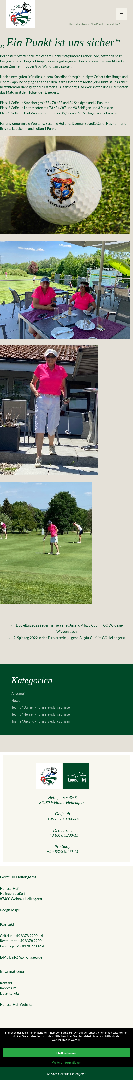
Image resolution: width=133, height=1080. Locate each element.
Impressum (8, 988)
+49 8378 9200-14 (63, 819)
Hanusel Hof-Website (16, 1004)
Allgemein (18, 693)
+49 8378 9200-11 (62, 835)
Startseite (74, 24)
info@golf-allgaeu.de (26, 957)
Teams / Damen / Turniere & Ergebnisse (40, 707)
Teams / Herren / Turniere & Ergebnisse (40, 714)
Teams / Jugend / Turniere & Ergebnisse (40, 721)
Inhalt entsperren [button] (66, 1052)
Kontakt (6, 983)
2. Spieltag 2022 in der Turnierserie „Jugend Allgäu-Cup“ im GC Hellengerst (69, 638)
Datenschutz (9, 993)
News (85, 24)
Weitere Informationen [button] (66, 1062)
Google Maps (10, 910)
